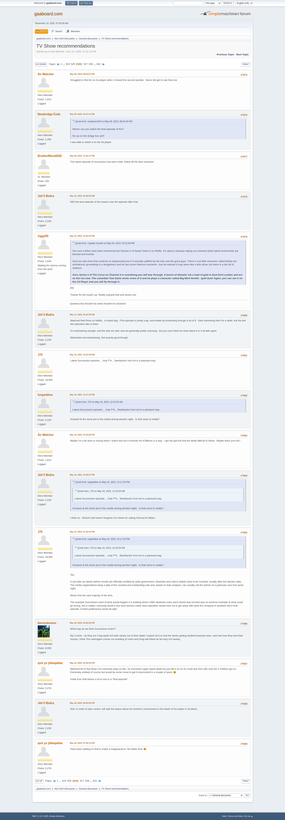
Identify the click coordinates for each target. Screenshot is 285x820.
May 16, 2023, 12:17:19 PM (82, 395)
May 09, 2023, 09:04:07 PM (82, 74)
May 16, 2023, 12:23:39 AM (82, 355)
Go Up (39, 781)
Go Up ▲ (249, 816)
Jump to (203, 795)
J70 (40, 354)
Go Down (41, 64)
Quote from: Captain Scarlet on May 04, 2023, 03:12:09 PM (104, 243)
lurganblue (45, 394)
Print (246, 64)
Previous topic (225, 54)
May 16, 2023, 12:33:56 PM (82, 435)
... (64, 64)
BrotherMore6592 (50, 155)
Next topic (242, 54)
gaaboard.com (48, 13)
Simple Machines (57, 816)
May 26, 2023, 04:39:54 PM (82, 663)
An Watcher (46, 74)
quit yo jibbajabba (50, 663)
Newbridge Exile (49, 114)
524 (68, 64)
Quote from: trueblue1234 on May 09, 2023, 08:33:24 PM (103, 121)
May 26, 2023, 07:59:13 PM (82, 743)
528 (91, 64)
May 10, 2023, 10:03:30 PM (82, 236)
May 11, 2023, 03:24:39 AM (82, 314)
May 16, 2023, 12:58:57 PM (82, 475)
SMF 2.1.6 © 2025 (40, 816)
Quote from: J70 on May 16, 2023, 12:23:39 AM (99, 402)
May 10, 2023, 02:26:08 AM (82, 196)
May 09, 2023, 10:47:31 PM (82, 114)
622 (99, 64)
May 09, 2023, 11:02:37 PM (82, 156)
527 (86, 64)
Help (224, 816)
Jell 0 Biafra (46, 196)
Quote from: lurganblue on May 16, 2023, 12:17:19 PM (102, 482)
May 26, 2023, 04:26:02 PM (82, 623)
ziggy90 (43, 236)
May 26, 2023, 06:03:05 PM (82, 703)
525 (73, 64)
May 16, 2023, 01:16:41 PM (82, 532)
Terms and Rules (235, 816)
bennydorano (47, 623)
